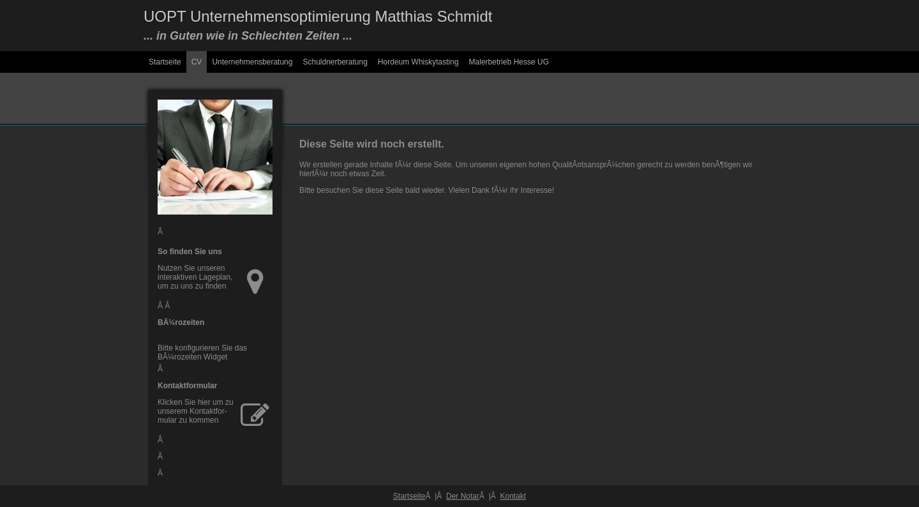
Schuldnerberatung (335, 61)
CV (196, 61)
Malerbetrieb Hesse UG (509, 61)
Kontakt (513, 496)
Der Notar (462, 496)
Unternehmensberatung (252, 61)
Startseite (165, 61)
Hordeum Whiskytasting (418, 61)
